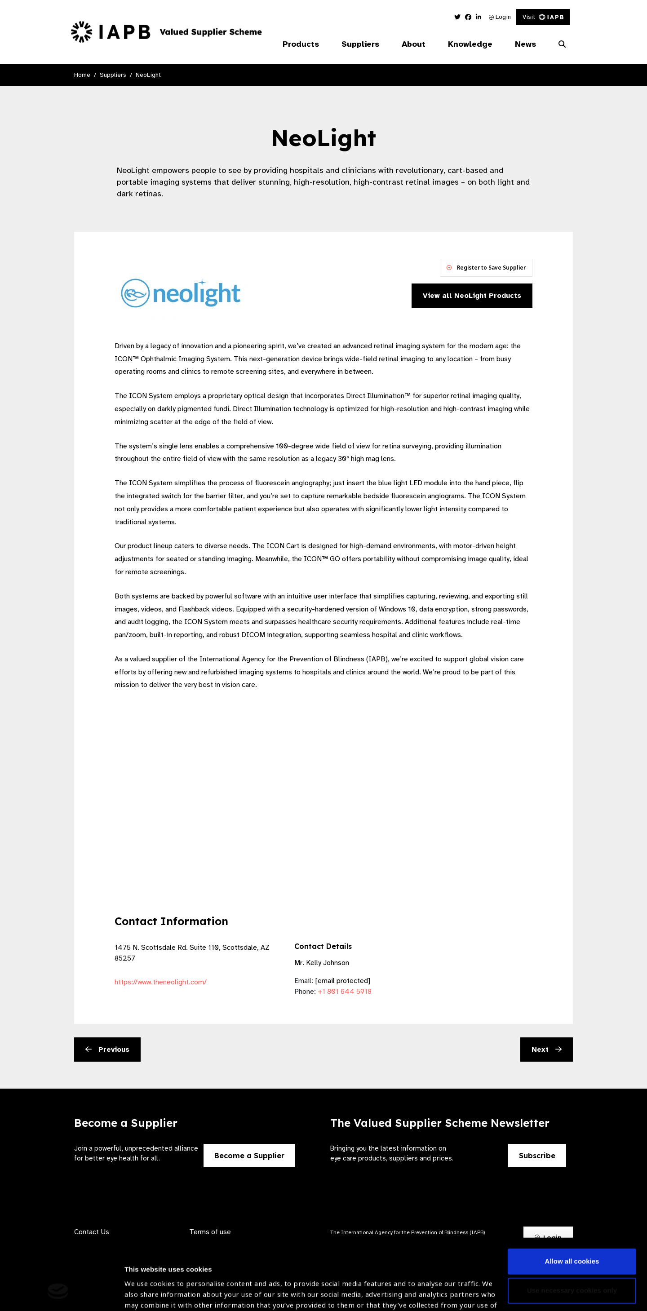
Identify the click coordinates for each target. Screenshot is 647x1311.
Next (547, 1049)
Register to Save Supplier (486, 268)
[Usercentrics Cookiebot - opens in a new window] (58, 1293)
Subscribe (537, 1155)
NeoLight (148, 75)
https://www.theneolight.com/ (161, 982)
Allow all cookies (572, 1200)
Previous (107, 1049)
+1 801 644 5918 (345, 991)
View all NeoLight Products (472, 295)
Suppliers (113, 75)
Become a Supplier (249, 1155)
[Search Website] (562, 44)
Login (500, 17)
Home (82, 75)
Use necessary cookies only (572, 1229)
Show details (145, 1284)
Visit (543, 17)
